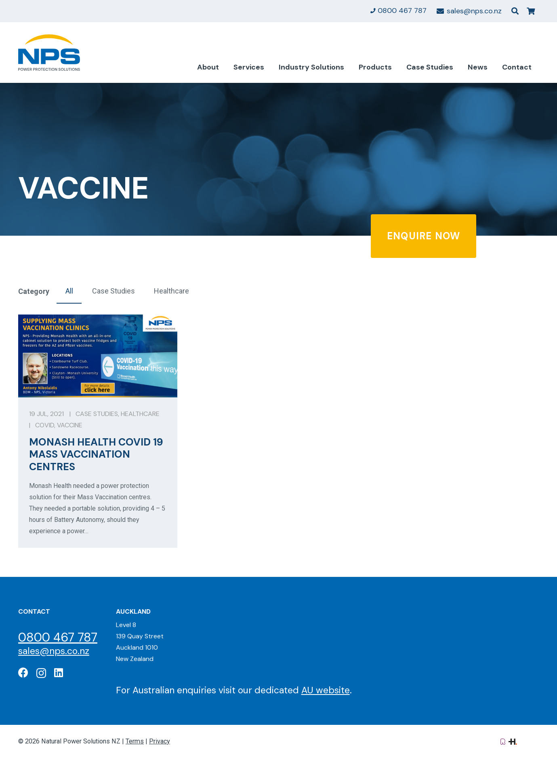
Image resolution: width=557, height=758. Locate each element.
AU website (325, 690)
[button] (515, 11)
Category (33, 291)
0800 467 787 (57, 637)
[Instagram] (41, 673)
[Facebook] (23, 672)
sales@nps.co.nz (53, 651)
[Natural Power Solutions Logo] (49, 52)
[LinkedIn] (58, 672)
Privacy (159, 741)
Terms (135, 741)
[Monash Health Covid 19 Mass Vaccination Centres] (97, 431)
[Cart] (531, 11)
